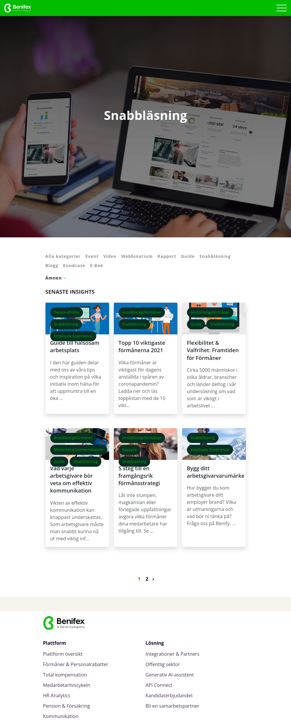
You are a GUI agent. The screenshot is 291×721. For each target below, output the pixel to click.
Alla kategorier (63, 256)
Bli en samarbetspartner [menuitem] (172, 706)
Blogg (51, 265)
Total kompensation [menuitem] (65, 675)
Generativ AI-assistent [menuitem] (170, 675)
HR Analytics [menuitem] (56, 696)
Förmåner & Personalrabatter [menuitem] (75, 664)
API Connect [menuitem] (159, 685)
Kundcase (74, 265)
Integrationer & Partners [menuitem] (172, 654)
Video (109, 256)
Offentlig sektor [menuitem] (163, 664)
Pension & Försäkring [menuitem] (66, 706)
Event (91, 256)
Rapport (167, 256)
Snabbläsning (215, 256)
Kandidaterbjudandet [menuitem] (169, 696)
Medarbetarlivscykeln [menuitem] (66, 685)
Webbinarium (137, 256)
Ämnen (53, 278)
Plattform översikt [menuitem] (63, 654)
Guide (188, 256)
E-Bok (96, 265)
